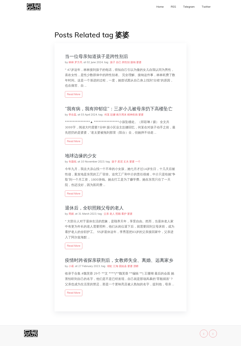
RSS (173, 6)
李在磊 (72, 114)
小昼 (71, 266)
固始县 (123, 266)
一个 (137, 161)
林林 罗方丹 (75, 62)
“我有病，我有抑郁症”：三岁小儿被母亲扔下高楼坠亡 (119, 109)
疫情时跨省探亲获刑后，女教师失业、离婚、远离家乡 (119, 260)
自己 (118, 62)
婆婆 (139, 62)
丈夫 (126, 161)
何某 (107, 114)
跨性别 (126, 62)
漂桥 (136, 266)
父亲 (106, 213)
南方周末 (121, 114)
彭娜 (112, 114)
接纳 (133, 62)
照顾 (118, 213)
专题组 (72, 161)
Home (160, 6)
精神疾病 (132, 114)
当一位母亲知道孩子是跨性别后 (96, 56)
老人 (112, 213)
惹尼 (120, 161)
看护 (124, 213)
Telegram (189, 6)
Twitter (206, 6)
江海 (115, 266)
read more (73, 94)
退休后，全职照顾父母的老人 (94, 208)
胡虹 (109, 266)
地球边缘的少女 (81, 155)
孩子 (112, 62)
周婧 (71, 213)
